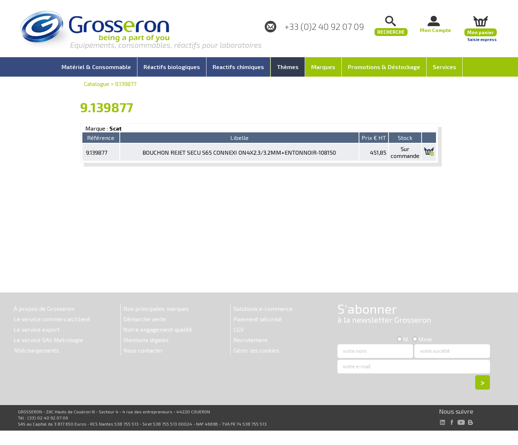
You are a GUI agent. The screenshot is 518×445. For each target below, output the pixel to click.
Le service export (37, 329)
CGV (238, 329)
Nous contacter (143, 350)
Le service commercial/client (52, 318)
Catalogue (96, 83)
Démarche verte (144, 318)
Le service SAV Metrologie (48, 339)
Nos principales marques (156, 308)
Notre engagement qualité (157, 329)
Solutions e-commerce (263, 308)
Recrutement (250, 339)
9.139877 (125, 83)
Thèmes (288, 66)
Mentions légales (146, 339)
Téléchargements (36, 350)
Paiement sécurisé (257, 318)
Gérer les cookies (256, 350)
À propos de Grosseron (44, 308)
